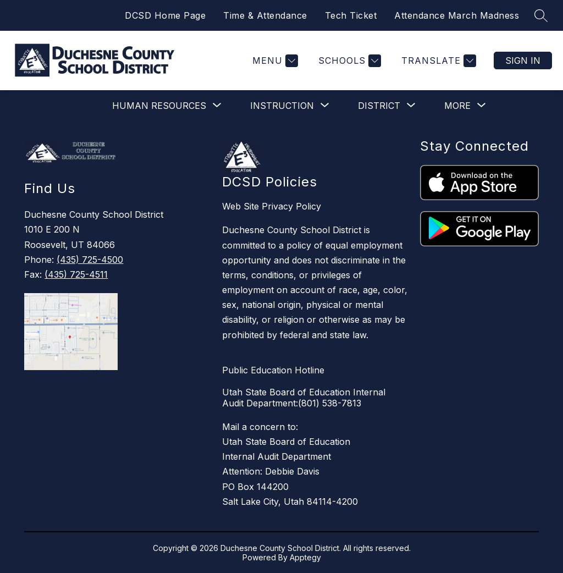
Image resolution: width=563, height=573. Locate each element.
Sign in (522, 60)
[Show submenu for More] (457, 105)
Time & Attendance (265, 15)
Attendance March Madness (456, 15)
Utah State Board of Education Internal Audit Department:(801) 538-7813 (303, 398)
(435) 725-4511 (76, 274)
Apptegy (305, 557)
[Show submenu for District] (379, 105)
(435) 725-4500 (90, 259)
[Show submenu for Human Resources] (159, 105)
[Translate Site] (437, 61)
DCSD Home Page (165, 15)
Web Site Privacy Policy (271, 206)
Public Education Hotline (273, 370)
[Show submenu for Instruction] (282, 105)
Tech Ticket (351, 15)
